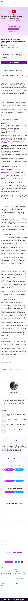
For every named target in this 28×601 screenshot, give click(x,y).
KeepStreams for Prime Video (6, 571)
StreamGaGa (4, 270)
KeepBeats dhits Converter (19, 578)
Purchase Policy (20, 594)
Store (2, 590)
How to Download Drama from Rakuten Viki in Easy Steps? (7, 542)
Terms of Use (14, 594)
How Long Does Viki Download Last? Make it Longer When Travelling (7, 521)
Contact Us (3, 583)
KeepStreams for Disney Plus (6, 573)
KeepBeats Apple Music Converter (20, 573)
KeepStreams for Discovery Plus (6, 575)
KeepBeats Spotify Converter (19, 571)
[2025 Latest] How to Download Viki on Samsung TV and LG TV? (21, 521)
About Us (16, 583)
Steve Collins (6, 45)
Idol (3, 371)
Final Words (6, 81)
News (11, 369)
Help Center (3, 587)
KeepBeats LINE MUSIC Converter (20, 576)
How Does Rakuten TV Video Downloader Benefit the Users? (12, 71)
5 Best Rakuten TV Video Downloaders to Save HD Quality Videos (14, 76)
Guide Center (3, 588)
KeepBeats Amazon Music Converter (21, 575)
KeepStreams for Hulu (4, 576)
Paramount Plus (18, 369)
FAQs (2, 585)
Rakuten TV (3, 519)
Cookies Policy (8, 594)
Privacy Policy (3, 594)
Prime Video (4, 369)
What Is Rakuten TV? (8, 67)
